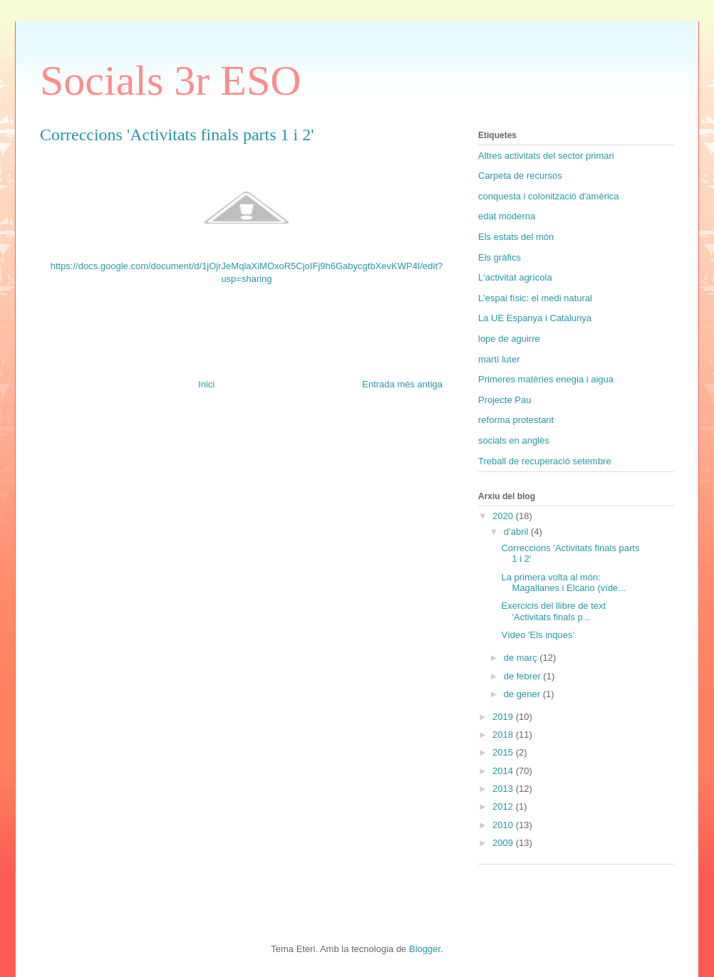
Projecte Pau (504, 400)
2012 (504, 806)
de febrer (524, 676)
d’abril (517, 531)
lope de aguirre (509, 338)
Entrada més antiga (402, 384)
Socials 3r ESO (170, 80)
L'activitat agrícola (515, 277)
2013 (504, 788)
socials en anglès (513, 440)
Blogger (424, 949)
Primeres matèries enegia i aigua (546, 379)
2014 (504, 771)
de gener (523, 694)
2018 (504, 734)
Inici (206, 384)
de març (522, 657)
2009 (504, 842)
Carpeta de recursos (520, 175)
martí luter (499, 359)
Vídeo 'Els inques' (537, 634)
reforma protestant (516, 419)
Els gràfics (499, 257)
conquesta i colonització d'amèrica (548, 196)
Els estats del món (516, 236)
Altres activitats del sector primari (546, 155)
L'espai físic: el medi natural (535, 298)
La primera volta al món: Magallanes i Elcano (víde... (563, 583)
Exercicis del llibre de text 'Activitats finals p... (553, 611)
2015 (504, 752)
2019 (504, 716)
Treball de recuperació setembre (544, 461)
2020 (504, 516)
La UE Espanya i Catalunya (534, 318)
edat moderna (506, 216)
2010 (504, 825)
